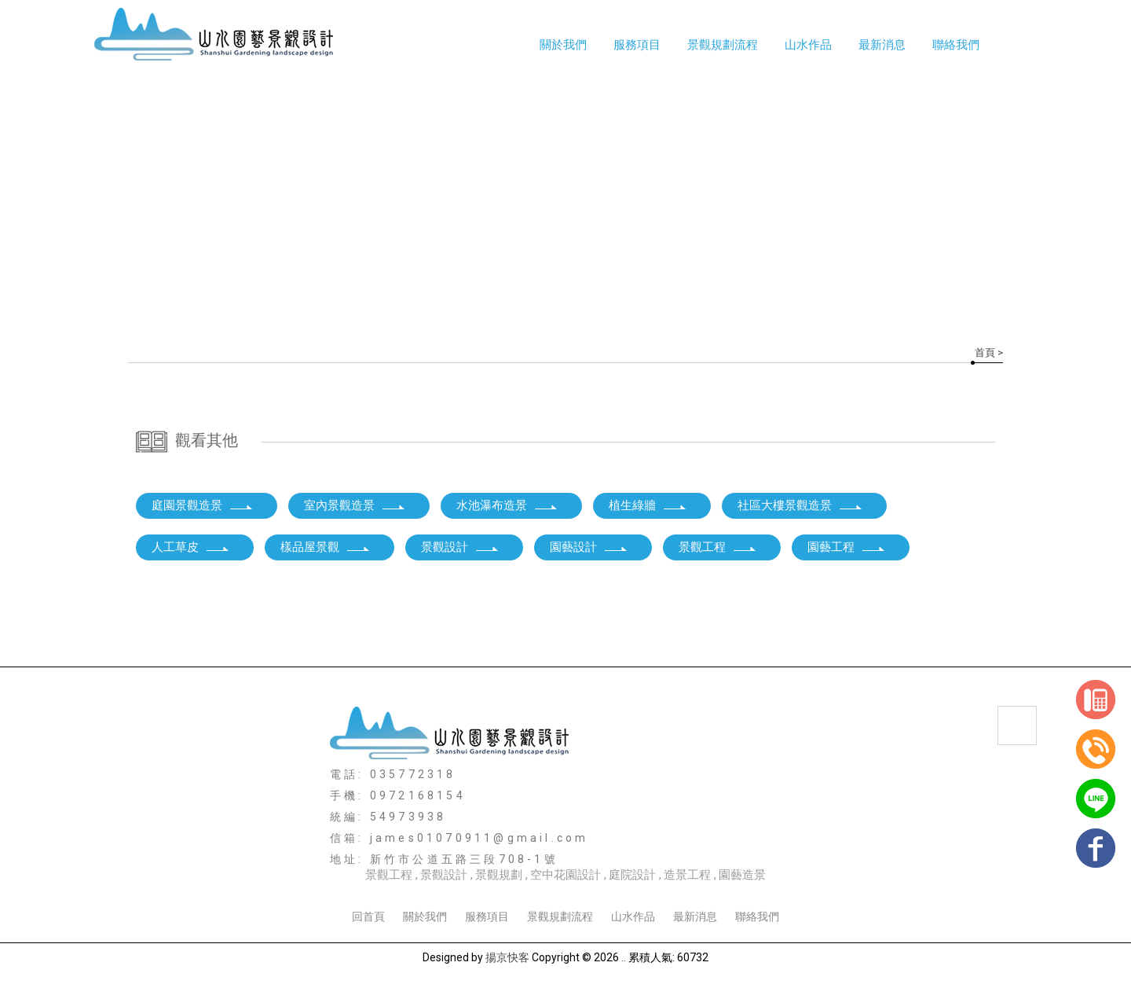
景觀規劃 (498, 875)
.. (623, 957)
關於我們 (563, 45)
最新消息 (882, 45)
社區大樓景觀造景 (800, 505)
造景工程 (687, 875)
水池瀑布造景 (507, 505)
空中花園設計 (565, 875)
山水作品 (633, 916)
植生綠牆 (648, 505)
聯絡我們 (955, 45)
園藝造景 (742, 875)
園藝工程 (846, 547)
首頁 (985, 352)
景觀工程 (718, 547)
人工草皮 (191, 547)
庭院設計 (632, 875)
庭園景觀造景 (203, 505)
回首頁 (368, 916)
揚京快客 (507, 957)
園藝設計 (589, 547)
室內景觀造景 (355, 505)
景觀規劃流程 (722, 45)
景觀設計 (460, 547)
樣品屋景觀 (325, 547)
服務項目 (637, 45)
